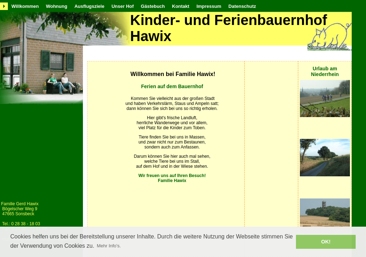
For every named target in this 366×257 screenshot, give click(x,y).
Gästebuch (153, 6)
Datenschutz (242, 6)
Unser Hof (123, 6)
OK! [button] (325, 242)
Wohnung (56, 6)
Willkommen (25, 6)
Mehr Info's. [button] (109, 245)
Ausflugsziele (89, 6)
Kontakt (180, 6)
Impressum (209, 6)
